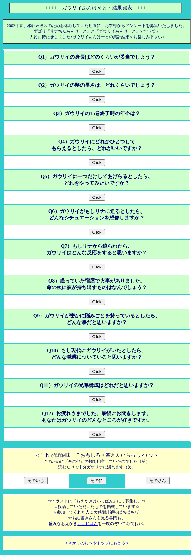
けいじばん (87, 523)
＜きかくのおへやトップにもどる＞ (96, 543)
